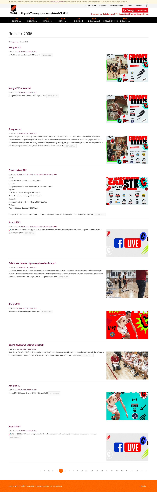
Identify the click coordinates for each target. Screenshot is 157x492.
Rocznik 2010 (52, 226)
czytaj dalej (46, 55)
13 (97, 471)
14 (102, 471)
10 (82, 471)
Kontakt (139, 6)
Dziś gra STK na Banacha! (20, 88)
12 (92, 471)
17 (117, 471)
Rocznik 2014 (52, 174)
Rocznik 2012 (41, 174)
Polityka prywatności (17, 486)
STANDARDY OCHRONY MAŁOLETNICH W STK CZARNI (44, 486)
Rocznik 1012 (31, 226)
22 (142, 471)
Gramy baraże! (15, 129)
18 (122, 471)
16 (112, 471)
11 (87, 471)
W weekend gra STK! (17, 170)
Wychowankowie (116, 6)
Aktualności (21, 52)
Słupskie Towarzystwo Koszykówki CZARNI (44, 13)
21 (137, 471)
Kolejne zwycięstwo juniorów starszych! (26, 345)
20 (132, 471)
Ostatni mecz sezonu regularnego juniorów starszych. (32, 263)
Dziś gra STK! (14, 304)
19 (127, 471)
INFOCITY (143, 486)
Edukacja (102, 6)
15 (107, 471)
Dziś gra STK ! (14, 47)
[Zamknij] (147, 2)
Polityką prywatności (58, 2)
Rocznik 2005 (31, 52)
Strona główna (13, 42)
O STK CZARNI (90, 6)
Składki (129, 6)
